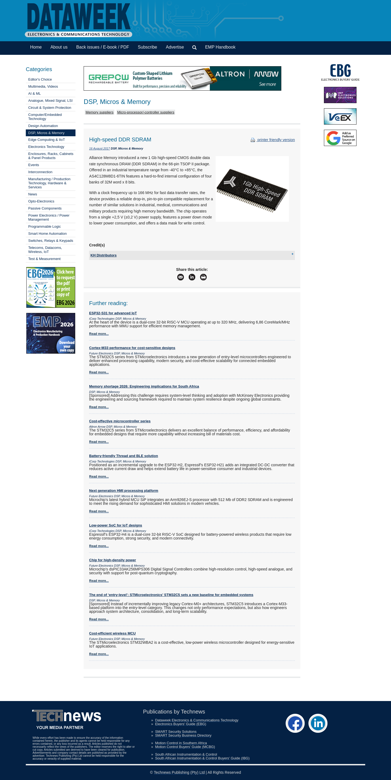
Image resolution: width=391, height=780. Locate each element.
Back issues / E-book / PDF (102, 47)
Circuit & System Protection (49, 108)
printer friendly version (272, 140)
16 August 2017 (99, 148)
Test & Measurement (44, 259)
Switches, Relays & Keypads (50, 241)
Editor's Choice (40, 79)
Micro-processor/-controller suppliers (145, 112)
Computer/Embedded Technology (45, 117)
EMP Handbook (220, 47)
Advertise (175, 47)
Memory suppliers (99, 112)
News (32, 194)
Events (33, 165)
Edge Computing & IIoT (46, 140)
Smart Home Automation (47, 234)
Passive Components (45, 208)
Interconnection (40, 172)
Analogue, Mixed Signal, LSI (50, 101)
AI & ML (34, 93)
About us (59, 47)
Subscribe (147, 47)
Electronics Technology (46, 147)
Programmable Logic (44, 226)
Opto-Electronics (41, 201)
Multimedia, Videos (43, 86)
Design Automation (43, 126)
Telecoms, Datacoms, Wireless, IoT (45, 250)
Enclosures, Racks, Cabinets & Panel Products (50, 156)
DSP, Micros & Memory (46, 133)
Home (36, 47)
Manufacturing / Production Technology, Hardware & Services (49, 183)
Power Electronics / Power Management (49, 217)
